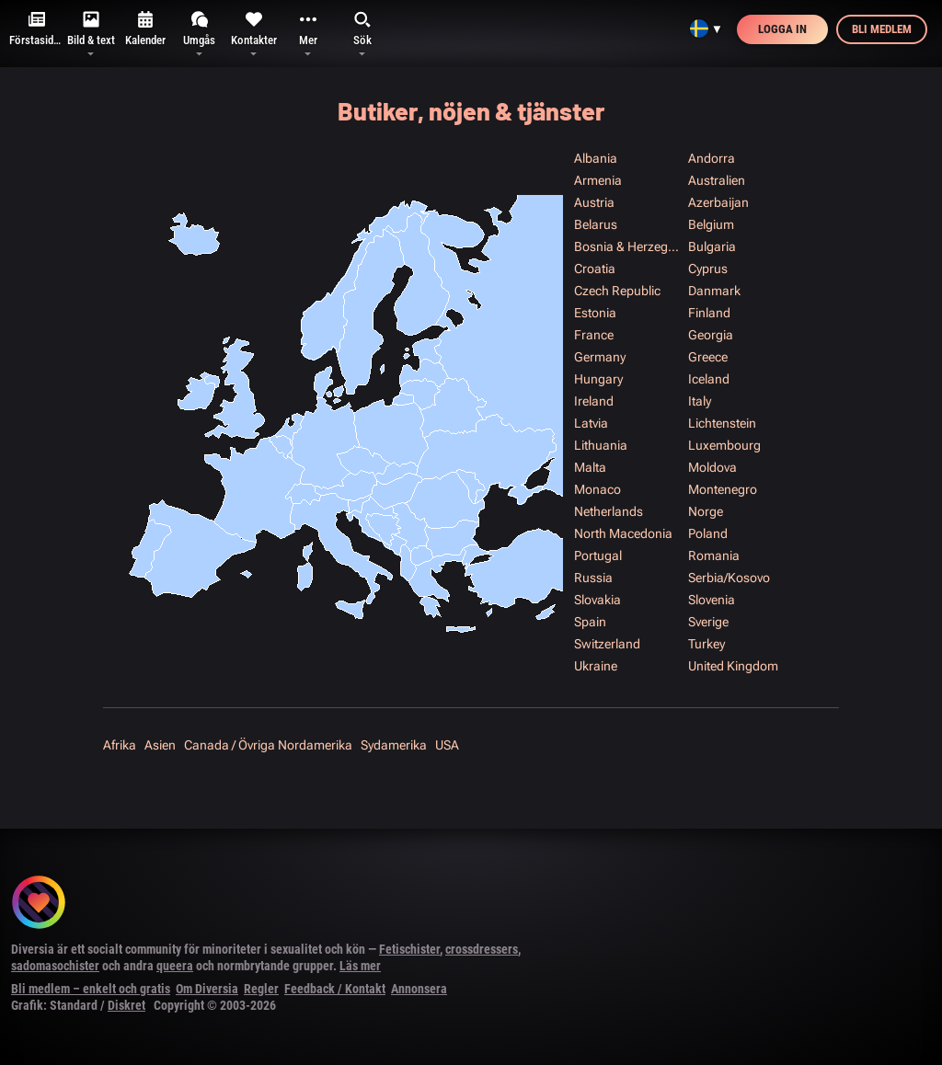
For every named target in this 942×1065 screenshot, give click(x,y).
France (594, 334)
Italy (699, 401)
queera (174, 965)
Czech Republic (617, 290)
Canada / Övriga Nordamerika (268, 745)
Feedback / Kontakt (334, 988)
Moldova (712, 467)
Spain (590, 621)
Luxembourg (724, 445)
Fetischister (409, 949)
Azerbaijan (718, 202)
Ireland (594, 401)
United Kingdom (733, 665)
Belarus (595, 224)
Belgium (711, 224)
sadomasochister (55, 965)
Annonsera (419, 988)
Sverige (708, 621)
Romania (714, 555)
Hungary (598, 379)
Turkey (706, 643)
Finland (709, 312)
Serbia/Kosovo (729, 577)
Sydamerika (394, 745)
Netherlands (608, 511)
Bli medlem (882, 29)
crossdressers (481, 949)
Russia (593, 577)
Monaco (597, 489)
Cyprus (708, 268)
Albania (595, 158)
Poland (708, 533)
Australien (716, 180)
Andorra (711, 158)
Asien (160, 745)
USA (447, 745)
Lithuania (600, 445)
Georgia (710, 334)
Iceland (708, 379)
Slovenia (711, 599)
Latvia (591, 423)
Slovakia (597, 599)
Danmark (714, 290)
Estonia (595, 312)
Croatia (594, 268)
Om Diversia (207, 988)
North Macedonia (623, 533)
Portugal (598, 555)
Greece (708, 356)
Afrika (119, 745)
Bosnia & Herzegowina (630, 246)
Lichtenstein (722, 423)
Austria (594, 202)
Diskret (126, 1005)
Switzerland (607, 643)
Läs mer (360, 965)
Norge (705, 511)
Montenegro (722, 489)
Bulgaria (712, 246)
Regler (261, 988)
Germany (600, 356)
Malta (590, 467)
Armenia (598, 180)
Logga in (782, 29)
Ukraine (595, 665)
